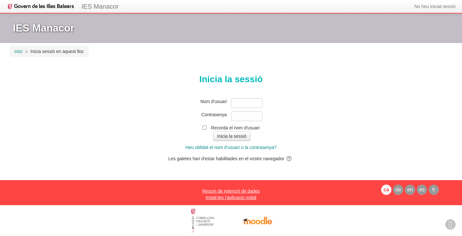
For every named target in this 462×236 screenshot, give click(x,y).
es (422, 189)
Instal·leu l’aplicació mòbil (231, 197)
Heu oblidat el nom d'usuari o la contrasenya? (231, 147)
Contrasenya (214, 114)
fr (433, 189)
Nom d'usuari (214, 101)
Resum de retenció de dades (231, 191)
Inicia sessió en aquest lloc (57, 51)
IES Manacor (100, 6)
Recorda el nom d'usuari (235, 127)
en (410, 189)
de (398, 189)
